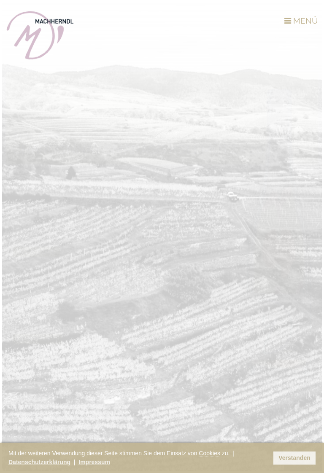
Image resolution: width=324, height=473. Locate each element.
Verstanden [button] (294, 457)
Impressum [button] (94, 462)
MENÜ (301, 20)
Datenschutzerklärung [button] (39, 462)
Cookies (209, 453)
